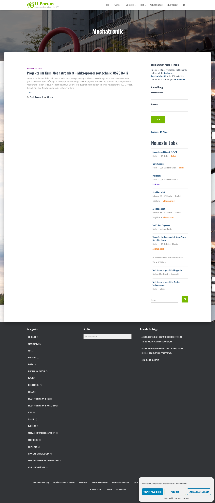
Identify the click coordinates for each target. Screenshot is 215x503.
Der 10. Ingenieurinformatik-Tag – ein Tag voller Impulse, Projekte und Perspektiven (162, 351)
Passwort (154, 104)
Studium (117, 5)
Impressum (178, 498)
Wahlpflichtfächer (36, 467)
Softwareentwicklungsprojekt (41, 432)
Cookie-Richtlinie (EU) (41, 482)
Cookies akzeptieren (152, 491)
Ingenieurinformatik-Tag (39, 398)
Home (107, 5)
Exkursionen (33, 384)
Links (143, 5)
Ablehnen (175, 491)
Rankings (32, 426)
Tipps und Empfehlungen (38, 453)
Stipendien (32, 446)
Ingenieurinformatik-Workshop (42, 405)
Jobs (30, 412)
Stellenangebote (172, 5)
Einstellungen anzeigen (199, 491)
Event (30, 378)
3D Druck (32, 336)
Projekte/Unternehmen (120, 482)
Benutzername (157, 92)
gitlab (31, 391)
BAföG (30, 364)
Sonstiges (38, 68)
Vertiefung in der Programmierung (43, 460)
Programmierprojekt (100, 482)
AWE (29, 350)
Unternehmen (121, 489)
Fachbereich (131, 5)
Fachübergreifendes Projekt (64, 482)
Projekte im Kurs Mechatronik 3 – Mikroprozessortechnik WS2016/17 (77, 72)
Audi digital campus (150, 360)
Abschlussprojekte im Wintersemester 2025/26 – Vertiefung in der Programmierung (162, 339)
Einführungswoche (36, 371)
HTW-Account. (180, 79)
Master (31, 419)
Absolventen (33, 343)
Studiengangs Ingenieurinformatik (162, 75)
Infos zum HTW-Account (160, 131)
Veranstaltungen (156, 5)
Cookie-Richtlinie (168, 498)
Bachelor (30, 68)
